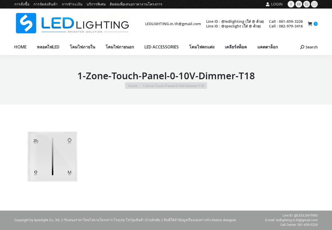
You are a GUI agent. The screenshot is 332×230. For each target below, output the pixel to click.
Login (274, 4)
